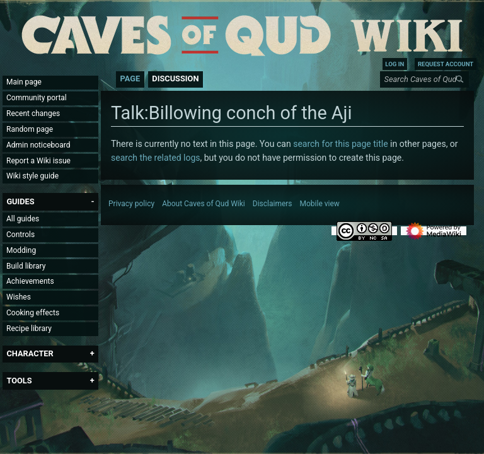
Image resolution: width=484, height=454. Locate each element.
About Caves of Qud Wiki (203, 203)
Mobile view (320, 203)
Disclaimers (272, 203)
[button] (20, 201)
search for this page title (340, 144)
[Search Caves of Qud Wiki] (426, 79)
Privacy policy (131, 203)
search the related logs (155, 158)
